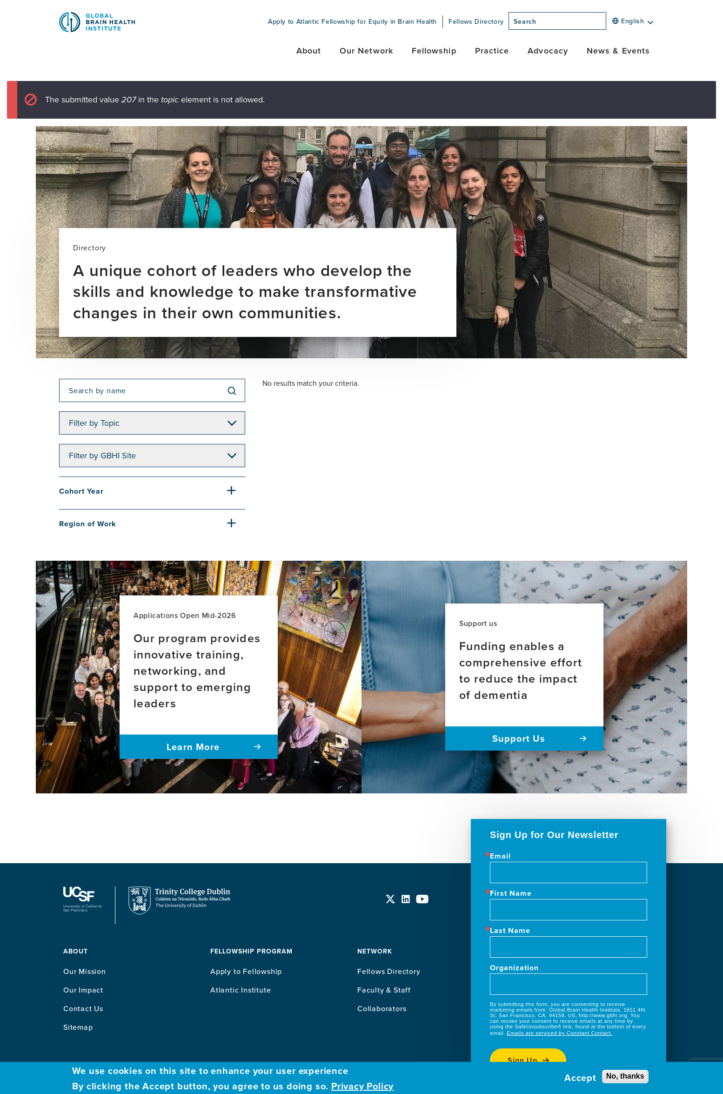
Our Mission (84, 971)
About (308, 50)
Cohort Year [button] (81, 491)
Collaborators (381, 1008)
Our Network (366, 50)
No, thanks (625, 1076)
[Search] (609, 23)
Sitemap (78, 1027)
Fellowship (434, 50)
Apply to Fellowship (246, 971)
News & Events (618, 50)
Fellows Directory (476, 21)
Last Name (510, 930)
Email (500, 856)
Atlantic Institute (240, 990)
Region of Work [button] (87, 523)
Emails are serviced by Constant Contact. (559, 1033)
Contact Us (83, 1008)
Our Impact (83, 990)
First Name (511, 893)
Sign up (522, 1060)
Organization (514, 968)
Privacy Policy (362, 1086)
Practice (492, 50)
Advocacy (548, 50)
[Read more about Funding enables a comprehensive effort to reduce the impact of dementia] (524, 677)
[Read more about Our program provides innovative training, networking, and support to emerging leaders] (199, 677)
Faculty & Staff (384, 990)
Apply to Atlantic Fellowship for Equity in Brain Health (352, 21)
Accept (580, 1077)
